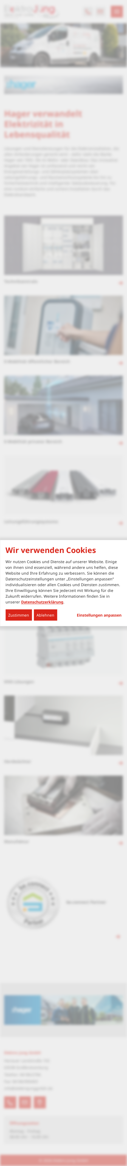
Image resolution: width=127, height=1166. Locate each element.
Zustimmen (18, 615)
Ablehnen (45, 615)
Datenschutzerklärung (42, 602)
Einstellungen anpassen (99, 615)
